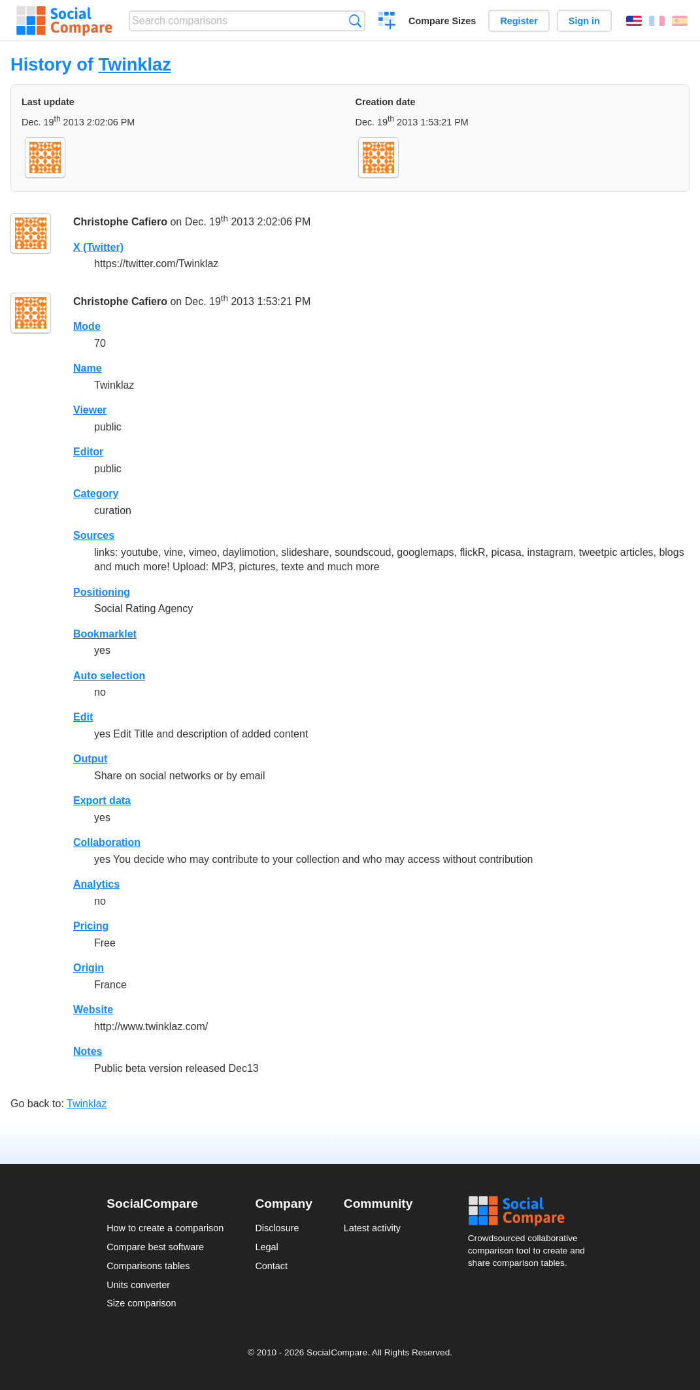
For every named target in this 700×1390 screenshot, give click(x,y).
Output (90, 758)
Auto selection (109, 675)
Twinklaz (134, 64)
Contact (271, 1266)
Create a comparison (387, 22)
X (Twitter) (98, 247)
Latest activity (372, 1228)
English (634, 21)
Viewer (90, 409)
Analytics (96, 884)
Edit (83, 716)
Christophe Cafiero (120, 221)
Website (93, 1009)
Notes (87, 1051)
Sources (93, 535)
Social (530, 1211)
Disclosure (277, 1228)
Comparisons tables (148, 1266)
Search (355, 20)
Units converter (138, 1285)
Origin (88, 967)
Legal (266, 1247)
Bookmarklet (105, 633)
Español (680, 21)
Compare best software (155, 1247)
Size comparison (141, 1303)
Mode (87, 326)
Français (657, 21)
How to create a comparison (165, 1228)
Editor (88, 451)
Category (95, 493)
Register (519, 21)
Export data (102, 800)
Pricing (90, 925)
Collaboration (107, 842)
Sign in (584, 21)
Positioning (101, 592)
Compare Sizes (442, 21)
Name (87, 368)
